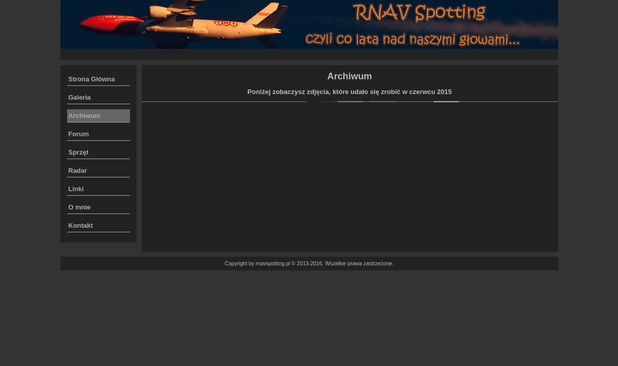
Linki (76, 189)
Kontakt (81, 225)
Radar (78, 170)
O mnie (80, 207)
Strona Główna (92, 79)
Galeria (80, 97)
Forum (79, 134)
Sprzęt (79, 152)
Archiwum (85, 115)
